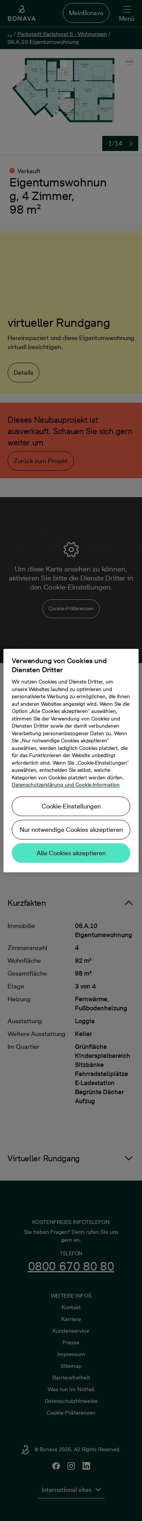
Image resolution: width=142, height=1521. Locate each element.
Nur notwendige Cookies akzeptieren (71, 829)
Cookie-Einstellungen (71, 806)
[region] (70, 760)
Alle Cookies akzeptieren (71, 853)
